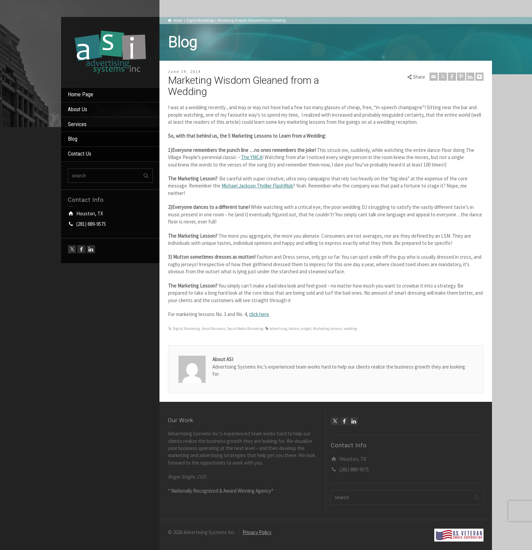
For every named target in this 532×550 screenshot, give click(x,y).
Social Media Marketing (245, 328)
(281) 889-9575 (91, 224)
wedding (350, 328)
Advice (294, 328)
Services (77, 124)
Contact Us (79, 154)
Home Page (80, 94)
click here (259, 314)
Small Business (213, 328)
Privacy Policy (257, 532)
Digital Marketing (186, 328)
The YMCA (251, 157)
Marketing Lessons (327, 328)
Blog (72, 139)
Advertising (278, 328)
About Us (77, 109)
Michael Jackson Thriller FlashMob (257, 185)
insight (306, 328)
